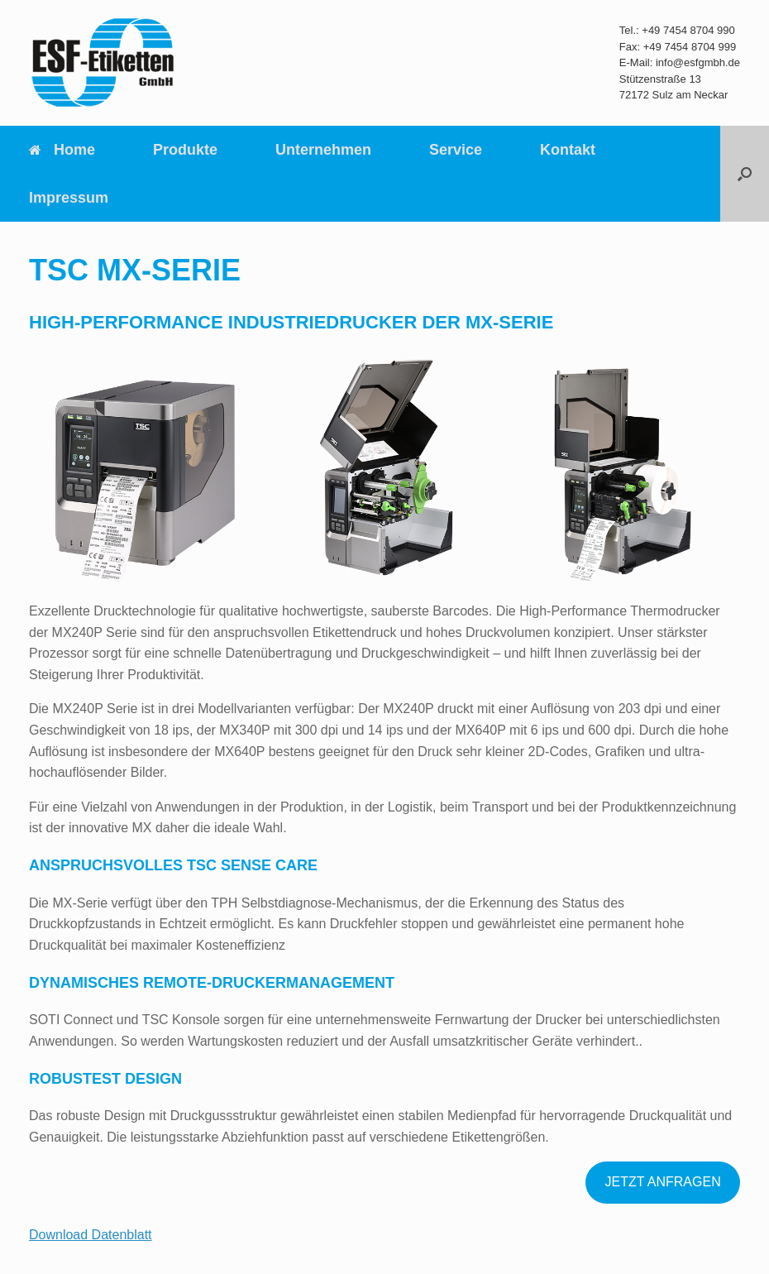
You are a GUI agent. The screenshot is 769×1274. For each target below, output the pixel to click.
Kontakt (567, 149)
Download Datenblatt (90, 1235)
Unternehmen (323, 149)
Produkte (185, 149)
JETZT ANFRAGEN (663, 1182)
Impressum (68, 197)
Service (455, 149)
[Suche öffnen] (744, 174)
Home (62, 149)
